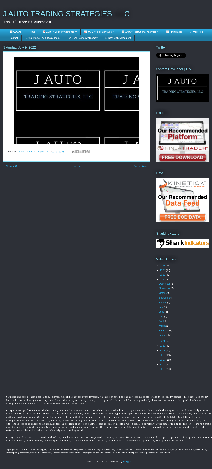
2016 (163, 364)
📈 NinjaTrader (174, 31)
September (165, 297)
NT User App (196, 31)
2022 (163, 279)
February (164, 330)
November (165, 288)
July (161, 307)
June (162, 311)
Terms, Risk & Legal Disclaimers (42, 38)
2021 (163, 341)
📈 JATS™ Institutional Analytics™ (140, 31)
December (165, 283)
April (162, 321)
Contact (14, 38)
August (163, 302)
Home (32, 31)
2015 (163, 369)
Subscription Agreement (118, 38)
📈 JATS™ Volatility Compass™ (59, 31)
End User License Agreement (82, 38)
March (162, 325)
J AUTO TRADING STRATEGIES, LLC (66, 14)
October (163, 293)
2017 (163, 359)
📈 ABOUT (15, 31)
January (163, 335)
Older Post (140, 166)
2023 (163, 274)
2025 (163, 265)
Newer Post (13, 166)
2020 (163, 345)
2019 (163, 350)
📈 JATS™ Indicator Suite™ (99, 31)
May (161, 316)
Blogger (127, 461)
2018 (163, 355)
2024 (163, 270)
